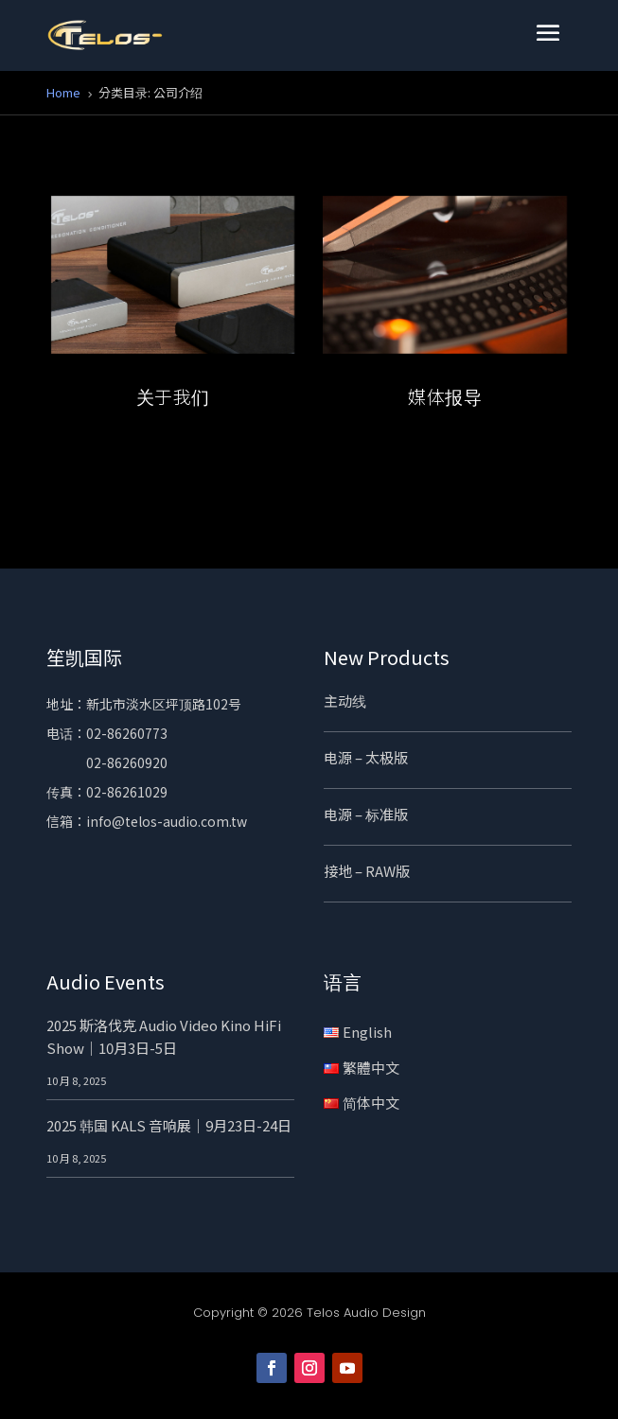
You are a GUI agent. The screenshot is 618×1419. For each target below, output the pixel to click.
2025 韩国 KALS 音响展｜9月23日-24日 (168, 1125)
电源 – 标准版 (366, 814)
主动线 (345, 700)
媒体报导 (445, 396)
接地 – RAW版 (367, 871)
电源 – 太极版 (366, 757)
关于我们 (173, 396)
